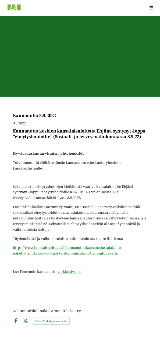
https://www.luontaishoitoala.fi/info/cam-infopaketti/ (74, 253)
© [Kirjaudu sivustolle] (15, 310)
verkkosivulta (69, 271)
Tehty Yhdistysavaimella (51, 321)
